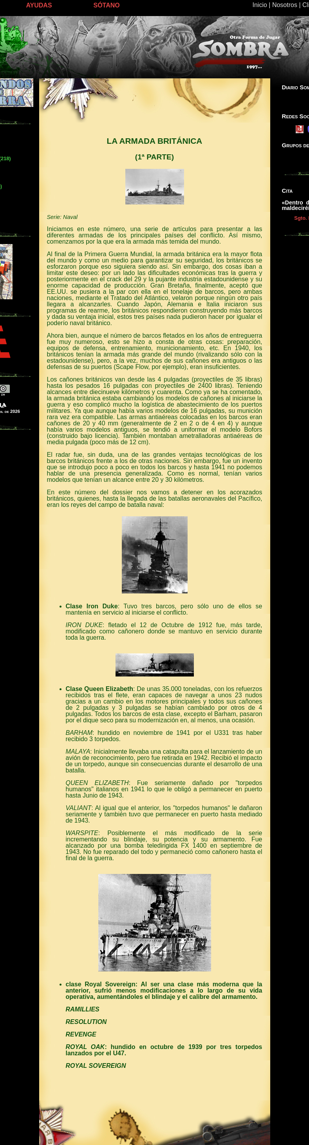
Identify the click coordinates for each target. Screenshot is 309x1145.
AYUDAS (39, 5)
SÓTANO (107, 5)
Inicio (260, 5)
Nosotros (284, 5)
